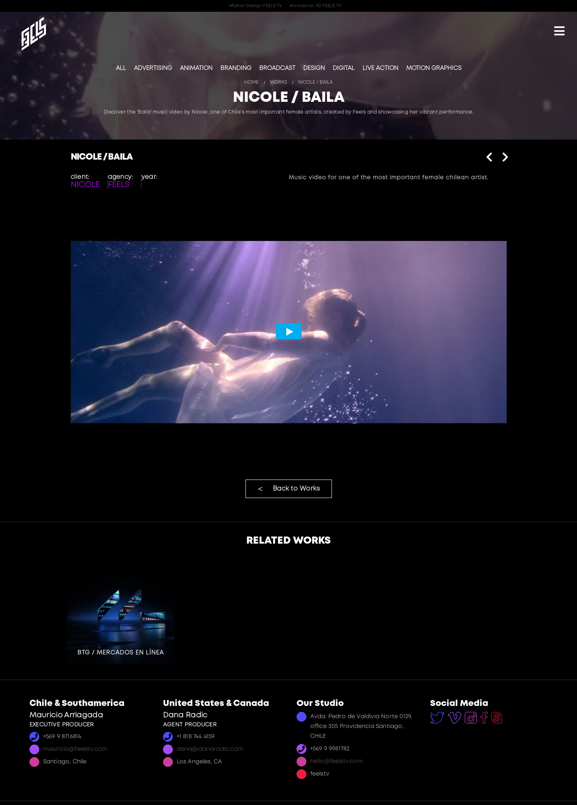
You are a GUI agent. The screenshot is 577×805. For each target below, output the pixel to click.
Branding (235, 68)
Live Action (380, 68)
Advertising (153, 68)
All (121, 68)
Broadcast (277, 68)
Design (314, 68)
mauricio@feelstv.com (75, 749)
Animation (196, 68)
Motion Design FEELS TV (255, 6)
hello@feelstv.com (336, 761)
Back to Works (296, 489)
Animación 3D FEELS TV (315, 6)
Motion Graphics (434, 68)
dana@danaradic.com (210, 749)
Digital (344, 68)
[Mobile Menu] (559, 32)
